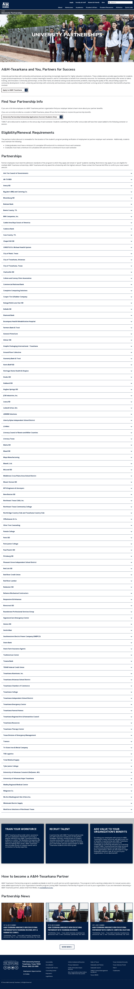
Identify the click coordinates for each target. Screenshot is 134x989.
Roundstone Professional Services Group (18, 612)
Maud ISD (6, 451)
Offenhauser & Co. (10, 519)
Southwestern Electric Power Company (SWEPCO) (22, 636)
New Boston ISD (9, 494)
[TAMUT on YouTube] (12, 967)
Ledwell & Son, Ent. (10, 408)
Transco (6, 741)
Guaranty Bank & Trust (12, 358)
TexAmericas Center (11, 655)
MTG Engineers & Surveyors (13, 488)
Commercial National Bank (13, 284)
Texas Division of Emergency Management (19, 735)
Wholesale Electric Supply (13, 803)
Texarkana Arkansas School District (16, 680)
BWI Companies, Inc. (10, 216)
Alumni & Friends (93, 2)
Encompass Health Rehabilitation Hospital (19, 321)
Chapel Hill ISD (8, 241)
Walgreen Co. (8, 791)
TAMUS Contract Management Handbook (99, 971)
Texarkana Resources (11, 723)
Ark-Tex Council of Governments (15, 173)
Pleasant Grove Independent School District (19, 562)
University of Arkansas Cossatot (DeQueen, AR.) (21, 772)
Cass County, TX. (9, 235)
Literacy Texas (8, 439)
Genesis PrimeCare (10, 334)
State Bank (7, 643)
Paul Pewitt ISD (9, 550)
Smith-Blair (7, 630)
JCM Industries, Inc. (10, 395)
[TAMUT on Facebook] (5, 967)
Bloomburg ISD (8, 198)
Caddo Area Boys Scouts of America (16, 223)
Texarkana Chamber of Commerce (16, 686)
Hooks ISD (7, 377)
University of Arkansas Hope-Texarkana (18, 778)
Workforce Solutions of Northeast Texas (18, 809)
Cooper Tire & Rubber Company (15, 297)
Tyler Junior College (10, 766)
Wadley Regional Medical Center (15, 785)
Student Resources (106, 7)
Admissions (69, 7)
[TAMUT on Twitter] (9, 967)
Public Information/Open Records (75, 968)
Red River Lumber (10, 581)
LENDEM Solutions (10, 414)
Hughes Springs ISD (10, 389)
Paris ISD (6, 538)
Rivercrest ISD (8, 605)
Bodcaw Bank (8, 204)
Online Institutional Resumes (76, 962)
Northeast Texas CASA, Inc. (13, 500)
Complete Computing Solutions (15, 291)
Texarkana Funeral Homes (13, 710)
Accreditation (49, 965)
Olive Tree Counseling (11, 525)
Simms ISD (7, 624)
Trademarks (116, 970)
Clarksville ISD (8, 272)
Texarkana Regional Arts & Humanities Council (21, 717)
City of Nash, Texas (10, 253)
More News (66, 947)
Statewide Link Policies (97, 965)
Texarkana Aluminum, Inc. (13, 673)
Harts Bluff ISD (8, 365)
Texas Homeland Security (120, 962)
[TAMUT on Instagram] (16, 967)
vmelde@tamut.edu (46, 888)
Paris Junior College (10, 544)
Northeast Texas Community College (17, 507)
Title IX (115, 968)
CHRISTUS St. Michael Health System (17, 247)
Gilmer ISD (7, 340)
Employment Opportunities (32, 971)
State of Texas (95, 962)
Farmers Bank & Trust (11, 328)
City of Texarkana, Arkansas (14, 260)
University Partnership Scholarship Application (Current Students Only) (30, 117)
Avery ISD (6, 186)
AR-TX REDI (7, 179)
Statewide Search (96, 968)
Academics (79, 7)
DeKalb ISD (7, 309)
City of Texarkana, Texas (13, 266)
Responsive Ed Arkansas (12, 599)
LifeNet (6, 426)
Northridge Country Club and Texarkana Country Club (23, 513)
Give (103, 2)
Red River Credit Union (11, 575)
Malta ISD (7, 445)
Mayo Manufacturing (11, 457)
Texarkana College (10, 692)
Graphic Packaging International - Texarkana (20, 346)
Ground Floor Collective (12, 352)
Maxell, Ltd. (7, 463)
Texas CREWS (94, 975)
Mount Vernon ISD (10, 482)
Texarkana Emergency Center (14, 704)
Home (3, 11)
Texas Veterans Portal (119, 965)
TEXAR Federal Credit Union (13, 667)
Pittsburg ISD (8, 556)
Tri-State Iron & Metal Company (15, 748)
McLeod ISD (7, 470)
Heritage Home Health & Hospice (16, 371)
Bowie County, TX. (10, 210)
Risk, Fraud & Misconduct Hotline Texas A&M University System (77, 972)
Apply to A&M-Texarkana (12, 90)
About (60, 7)
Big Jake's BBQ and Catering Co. (15, 192)
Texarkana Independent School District (18, 698)
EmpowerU (49, 973)
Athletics (119, 7)
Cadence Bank (8, 229)
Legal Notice (49, 976)
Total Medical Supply (11, 760)
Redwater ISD (8, 587)
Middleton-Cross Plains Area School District (19, 476)
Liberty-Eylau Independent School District (19, 420)
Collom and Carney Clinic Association (17, 278)
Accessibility (49, 962)
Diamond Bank (8, 315)
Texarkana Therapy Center (13, 729)
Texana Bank (8, 661)
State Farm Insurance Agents (14, 649)
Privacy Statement (73, 965)
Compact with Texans (52, 968)
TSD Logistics (8, 754)
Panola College (9, 531)
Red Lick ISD (7, 568)
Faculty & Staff (81, 2)
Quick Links (129, 7)
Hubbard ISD (8, 383)
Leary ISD (6, 402)
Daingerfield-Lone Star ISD (13, 303)
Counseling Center (51, 970)
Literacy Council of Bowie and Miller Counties (20, 433)
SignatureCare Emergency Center (16, 618)
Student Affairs (91, 7)
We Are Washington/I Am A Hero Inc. (17, 797)
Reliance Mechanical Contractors (15, 593)
